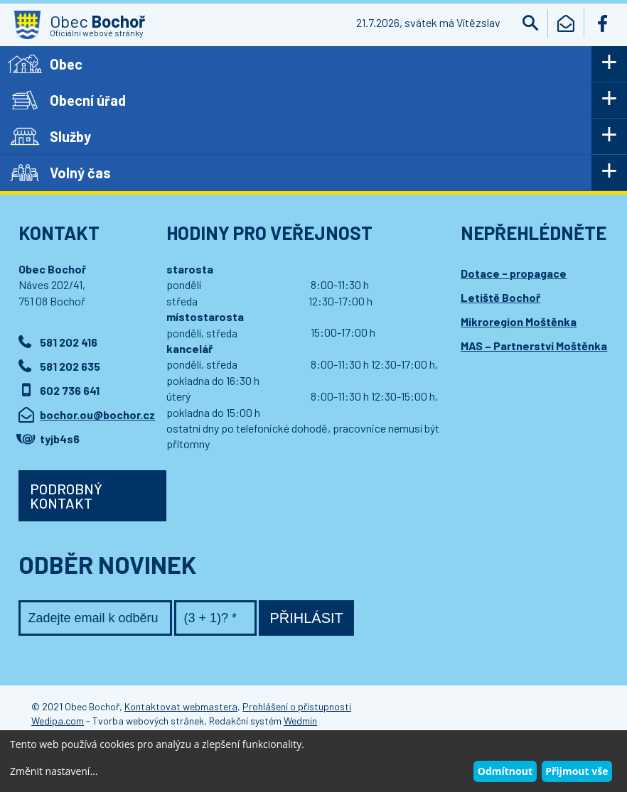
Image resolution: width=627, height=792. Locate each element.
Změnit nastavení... (53, 771)
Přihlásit (306, 618)
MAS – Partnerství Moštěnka (534, 345)
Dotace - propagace (514, 273)
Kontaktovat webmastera (180, 706)
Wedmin (300, 721)
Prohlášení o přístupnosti (296, 706)
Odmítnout (505, 771)
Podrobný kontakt (66, 495)
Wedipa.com (57, 721)
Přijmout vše (576, 771)
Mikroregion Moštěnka (519, 321)
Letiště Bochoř (500, 297)
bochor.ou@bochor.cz (97, 414)
